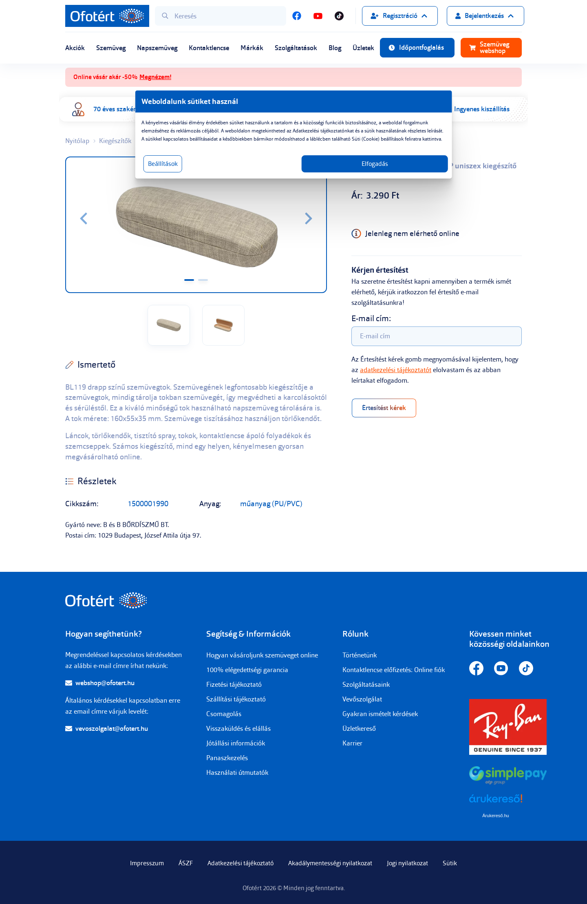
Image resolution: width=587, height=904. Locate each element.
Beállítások (188, 172)
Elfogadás (362, 172)
